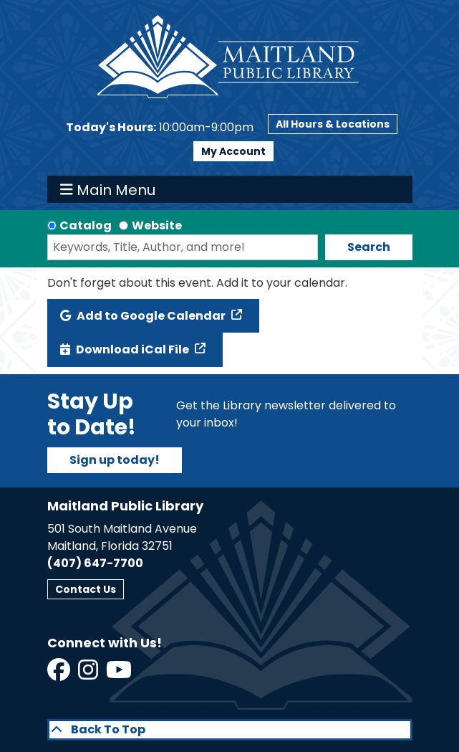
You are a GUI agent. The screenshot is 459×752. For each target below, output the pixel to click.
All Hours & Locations (333, 124)
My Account (233, 151)
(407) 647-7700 (95, 563)
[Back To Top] (229, 730)
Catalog (85, 225)
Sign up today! (114, 460)
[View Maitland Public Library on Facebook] (59, 674)
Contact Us (85, 589)
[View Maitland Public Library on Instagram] (89, 674)
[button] (160, 127)
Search (368, 247)
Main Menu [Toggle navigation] (107, 189)
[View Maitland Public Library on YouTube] (120, 674)
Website (157, 225)
